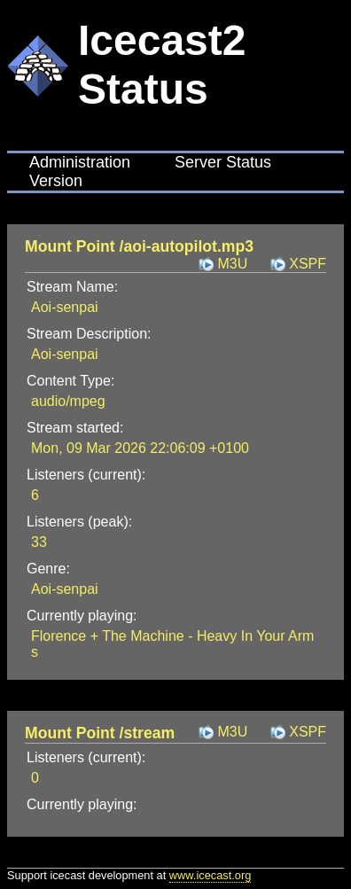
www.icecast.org (210, 875)
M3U (232, 263)
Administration (79, 162)
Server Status (223, 162)
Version (55, 181)
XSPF (307, 263)
